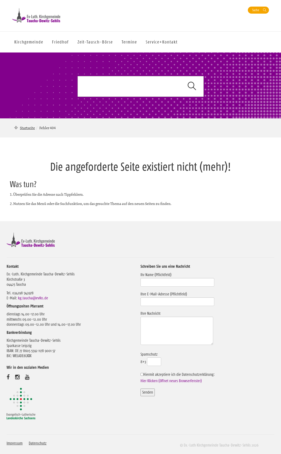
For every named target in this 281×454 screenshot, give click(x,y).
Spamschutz (150, 358)
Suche (255, 10)
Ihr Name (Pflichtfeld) (177, 278)
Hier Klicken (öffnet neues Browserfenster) (171, 380)
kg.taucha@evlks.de (33, 298)
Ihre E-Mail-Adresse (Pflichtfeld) (177, 298)
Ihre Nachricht (176, 328)
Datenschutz (38, 443)
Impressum (15, 443)
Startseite (27, 127)
